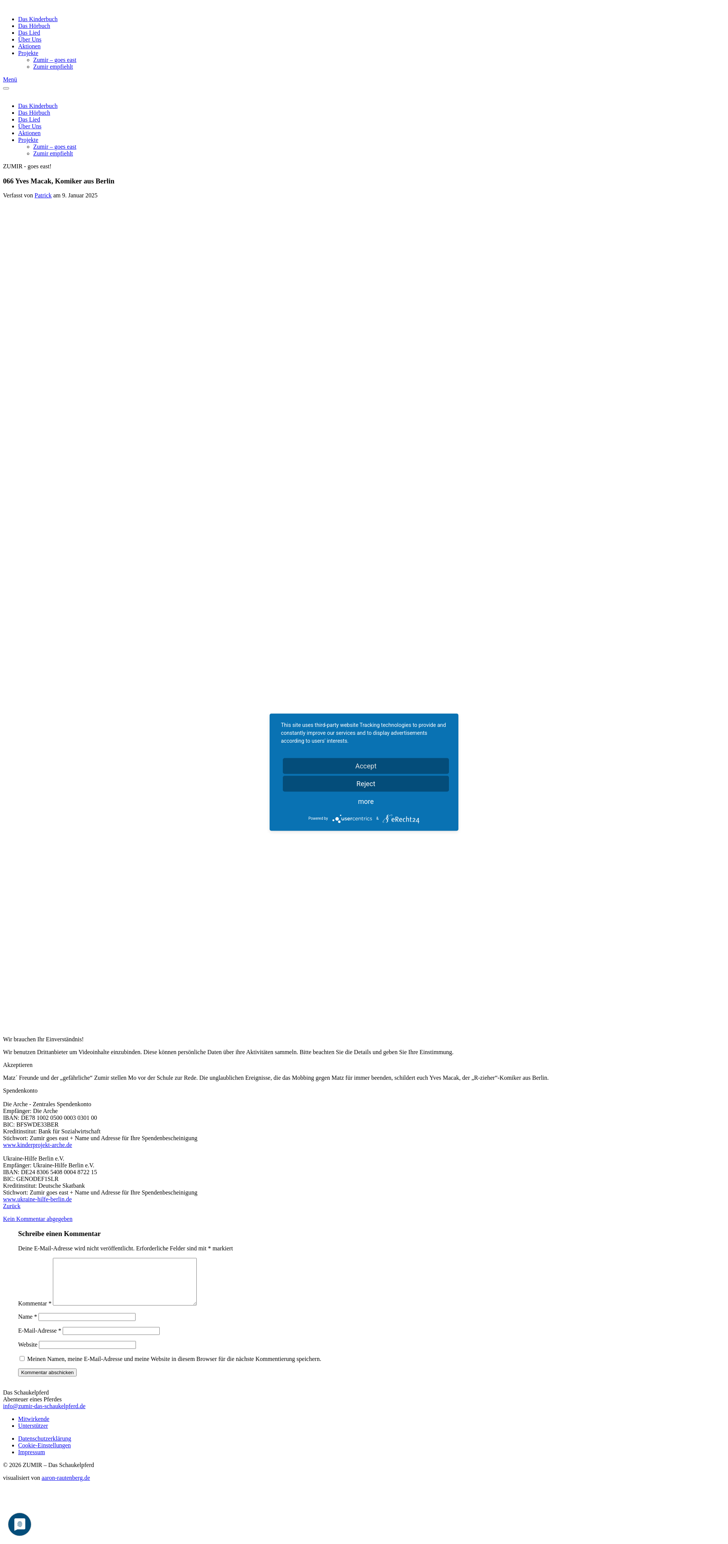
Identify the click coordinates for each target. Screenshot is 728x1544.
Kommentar (34, 1312)
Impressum (31, 1461)
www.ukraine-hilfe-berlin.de (37, 1199)
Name (27, 1325)
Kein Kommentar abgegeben (37, 1219)
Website (27, 1353)
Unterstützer (33, 1435)
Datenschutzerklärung (44, 1447)
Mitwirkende (33, 1428)
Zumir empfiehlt (53, 66)
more (366, 801)
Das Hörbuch (34, 26)
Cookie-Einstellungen (44, 1454)
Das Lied (29, 32)
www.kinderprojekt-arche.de (37, 1145)
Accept (365, 766)
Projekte (28, 53)
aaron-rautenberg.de (66, 1487)
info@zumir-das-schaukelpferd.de (44, 1415)
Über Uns (30, 39)
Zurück (11, 1206)
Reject (365, 783)
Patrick (43, 195)
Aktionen (29, 46)
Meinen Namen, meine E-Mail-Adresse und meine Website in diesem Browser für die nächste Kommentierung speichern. (174, 1368)
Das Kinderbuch (37, 19)
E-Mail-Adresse (39, 1339)
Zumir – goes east (54, 60)
